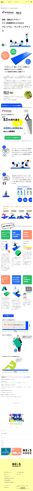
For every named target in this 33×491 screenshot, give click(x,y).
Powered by (22, 488)
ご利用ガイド (3, 442)
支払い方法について (7, 476)
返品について (6, 474)
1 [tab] (16, 427)
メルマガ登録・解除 (19, 472)
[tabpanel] (16, 419)
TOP (1, 5)
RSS (17, 474)
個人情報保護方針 (7, 480)
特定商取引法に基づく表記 (9, 478)
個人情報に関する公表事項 (9, 482)
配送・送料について (7, 472)
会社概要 (2, 445)
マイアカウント (7, 485)
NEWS (2, 440)
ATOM (20, 474)
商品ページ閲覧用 (3, 433)
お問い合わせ (6, 487)
